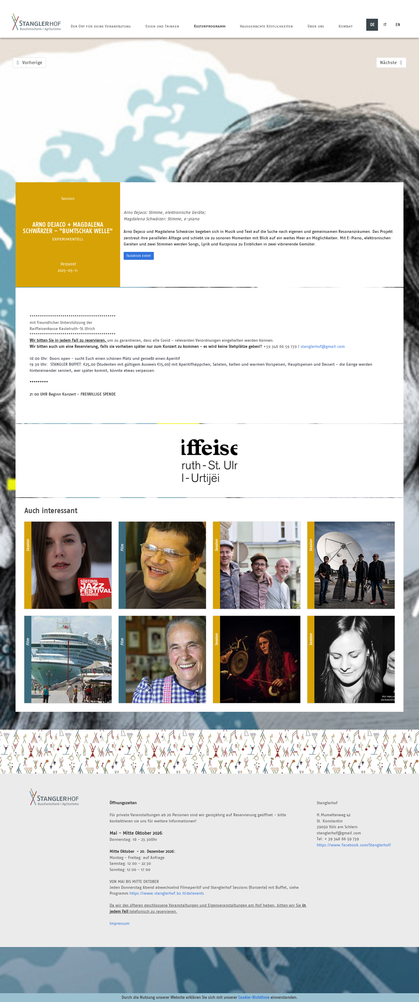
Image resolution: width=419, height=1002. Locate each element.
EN (398, 24)
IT (385, 24)
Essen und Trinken (162, 26)
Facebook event (139, 255)
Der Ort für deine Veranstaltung (101, 26)
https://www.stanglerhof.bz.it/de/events (167, 893)
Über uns (315, 26)
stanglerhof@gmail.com (323, 346)
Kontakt (345, 26)
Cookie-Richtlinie (253, 997)
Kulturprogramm (209, 26)
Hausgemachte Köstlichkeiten (266, 26)
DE (372, 24)
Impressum (120, 923)
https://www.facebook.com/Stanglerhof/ (354, 845)
